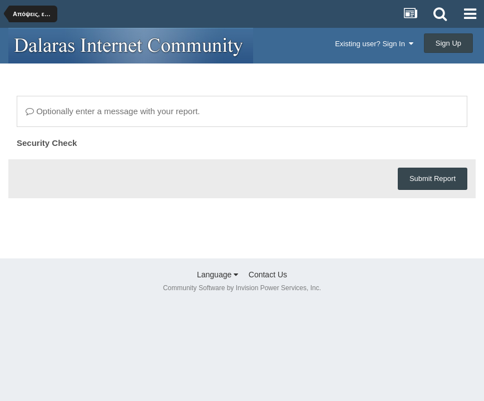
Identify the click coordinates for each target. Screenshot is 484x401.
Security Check (47, 143)
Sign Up (448, 43)
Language (217, 274)
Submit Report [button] (432, 178)
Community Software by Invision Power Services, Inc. (242, 288)
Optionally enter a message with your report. (113, 111)
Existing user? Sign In (374, 44)
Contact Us (268, 274)
